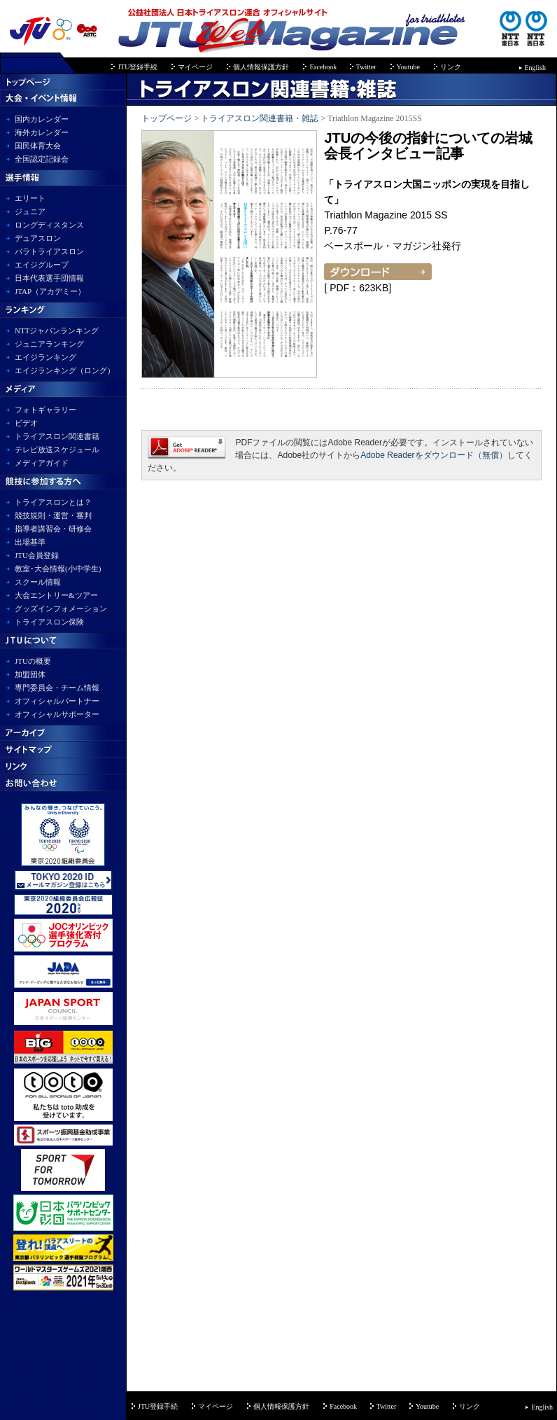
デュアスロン (38, 238)
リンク (450, 67)
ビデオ (26, 423)
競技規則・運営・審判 (53, 515)
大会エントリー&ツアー (56, 595)
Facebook (323, 67)
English (536, 67)
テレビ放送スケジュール (57, 449)
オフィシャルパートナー (57, 701)
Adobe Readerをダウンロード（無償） (433, 455)
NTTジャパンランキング (57, 330)
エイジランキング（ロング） (65, 370)
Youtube (408, 67)
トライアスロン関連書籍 (57, 436)
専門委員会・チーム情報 (57, 687)
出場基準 (30, 542)
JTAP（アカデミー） (50, 291)
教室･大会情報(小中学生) (58, 568)
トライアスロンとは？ (53, 502)
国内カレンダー (42, 119)
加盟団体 (30, 674)
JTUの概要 (33, 661)
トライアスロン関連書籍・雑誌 (259, 118)
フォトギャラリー (45, 409)
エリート (30, 198)
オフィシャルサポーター (57, 714)
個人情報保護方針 (261, 67)
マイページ (195, 67)
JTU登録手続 (137, 67)
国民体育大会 (38, 145)
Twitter (366, 67)
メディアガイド (42, 463)
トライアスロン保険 (49, 622)
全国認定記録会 (42, 159)
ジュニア (30, 211)
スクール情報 (38, 582)
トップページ (166, 118)
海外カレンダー (42, 132)
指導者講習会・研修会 (53, 528)
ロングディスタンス (49, 225)
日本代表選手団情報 (49, 278)
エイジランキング (45, 357)
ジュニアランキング (49, 344)
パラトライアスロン (49, 251)
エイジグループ (42, 264)
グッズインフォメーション (61, 608)
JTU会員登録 (37, 555)
